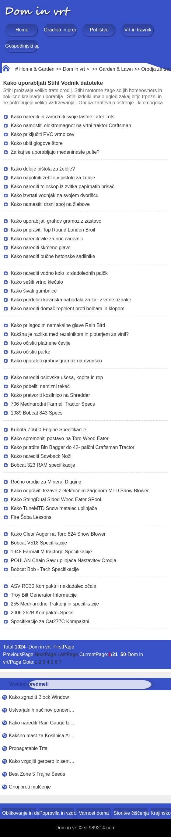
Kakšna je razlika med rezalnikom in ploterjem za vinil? (70, 334)
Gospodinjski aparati (22, 45)
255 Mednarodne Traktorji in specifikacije (55, 603)
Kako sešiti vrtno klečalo (37, 282)
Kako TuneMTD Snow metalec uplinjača (54, 508)
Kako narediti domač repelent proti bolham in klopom (67, 308)
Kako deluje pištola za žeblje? (43, 168)
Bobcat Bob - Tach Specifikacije (45, 569)
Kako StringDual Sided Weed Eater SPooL (57, 499)
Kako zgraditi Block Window (39, 697)
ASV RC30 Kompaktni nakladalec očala (53, 586)
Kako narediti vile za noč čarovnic (47, 238)
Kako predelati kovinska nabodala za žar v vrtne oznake (71, 299)
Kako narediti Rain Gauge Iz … (42, 722)
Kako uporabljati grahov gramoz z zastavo (56, 221)
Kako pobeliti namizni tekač (40, 386)
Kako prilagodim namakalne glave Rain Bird (58, 325)
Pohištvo (99, 29)
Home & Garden (36, 69)
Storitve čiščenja (130, 813)
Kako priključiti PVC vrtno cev (42, 134)
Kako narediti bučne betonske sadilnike (53, 256)
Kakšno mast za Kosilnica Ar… (42, 735)
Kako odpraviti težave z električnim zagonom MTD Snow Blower (80, 490)
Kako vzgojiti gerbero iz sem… (42, 761)
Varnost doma (94, 813)
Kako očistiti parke (30, 351)
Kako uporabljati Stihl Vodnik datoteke (53, 83)
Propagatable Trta (28, 748)
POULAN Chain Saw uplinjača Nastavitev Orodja (63, 560)
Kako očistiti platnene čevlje (41, 343)
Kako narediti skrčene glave (41, 247)
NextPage (45, 654)
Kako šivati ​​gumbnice (34, 290)
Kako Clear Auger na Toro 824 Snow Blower (58, 534)
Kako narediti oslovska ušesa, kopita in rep (57, 377)
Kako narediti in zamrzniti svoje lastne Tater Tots (62, 116)
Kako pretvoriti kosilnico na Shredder (50, 395)
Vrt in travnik (137, 29)
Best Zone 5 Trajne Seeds (37, 774)
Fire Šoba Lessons (31, 517)
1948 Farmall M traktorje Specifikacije (51, 551)
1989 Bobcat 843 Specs (36, 412)
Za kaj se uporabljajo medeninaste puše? (55, 152)
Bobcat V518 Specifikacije (39, 542)
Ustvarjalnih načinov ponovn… (42, 710)
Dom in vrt (74, 69)
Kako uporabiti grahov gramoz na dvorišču (56, 360)
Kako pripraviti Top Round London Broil (53, 229)
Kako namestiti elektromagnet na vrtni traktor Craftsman (71, 125)
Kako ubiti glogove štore (37, 143)
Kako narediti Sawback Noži (41, 456)
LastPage (68, 654)
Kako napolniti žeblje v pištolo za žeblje (53, 177)
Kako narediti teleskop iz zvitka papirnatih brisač (62, 186)
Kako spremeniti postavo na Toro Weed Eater (59, 438)
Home (22, 29)
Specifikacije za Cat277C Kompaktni (50, 621)
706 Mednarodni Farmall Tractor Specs (53, 404)
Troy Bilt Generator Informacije (44, 595)
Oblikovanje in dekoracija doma (19, 813)
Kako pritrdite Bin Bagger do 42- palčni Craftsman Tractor (72, 447)
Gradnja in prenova (60, 29)
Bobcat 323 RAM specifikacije (43, 465)
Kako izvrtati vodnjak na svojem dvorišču (54, 195)
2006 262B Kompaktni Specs (42, 612)
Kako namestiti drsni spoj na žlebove (50, 204)
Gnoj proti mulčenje (30, 786)
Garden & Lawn (116, 69)
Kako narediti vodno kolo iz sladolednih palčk (59, 273)
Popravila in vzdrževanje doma (56, 813)
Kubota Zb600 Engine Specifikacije (48, 429)
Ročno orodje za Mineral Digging (46, 481)
